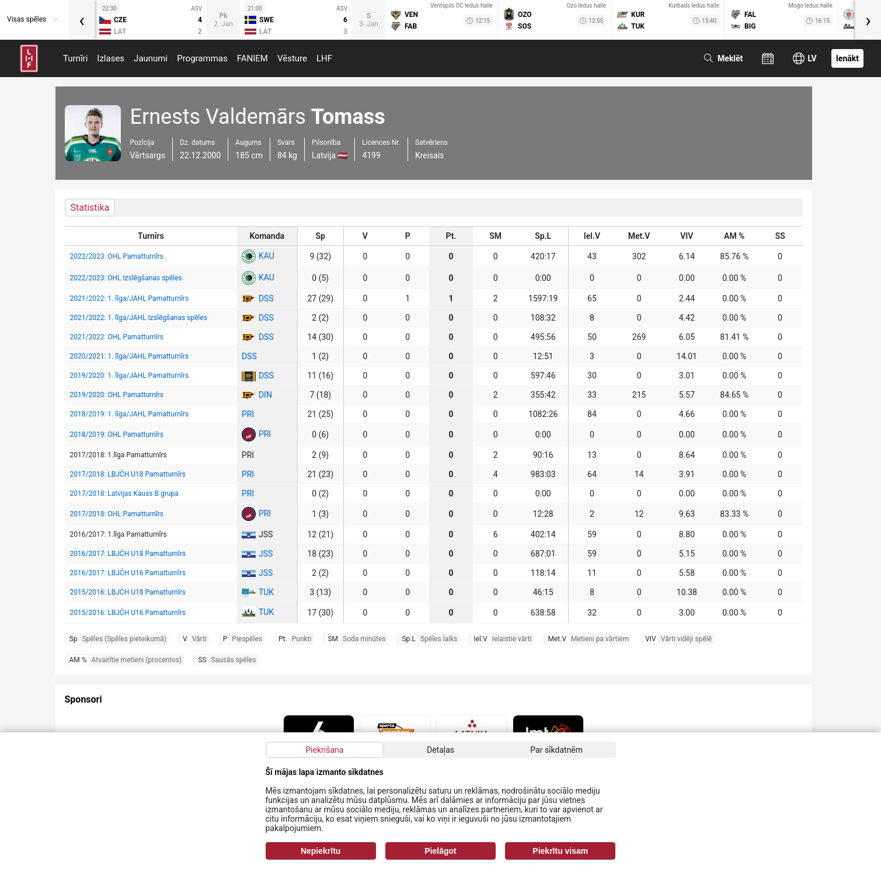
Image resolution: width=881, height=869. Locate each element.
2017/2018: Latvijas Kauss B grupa (124, 493)
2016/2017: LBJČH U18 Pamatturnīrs (128, 554)
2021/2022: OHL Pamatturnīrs (117, 337)
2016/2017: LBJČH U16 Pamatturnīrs (128, 573)
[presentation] (82, 20)
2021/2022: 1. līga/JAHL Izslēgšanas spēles (138, 318)
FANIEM (252, 58)
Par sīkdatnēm (556, 750)
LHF (324, 58)
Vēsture (292, 58)
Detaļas (440, 750)
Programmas (202, 58)
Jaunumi (151, 58)
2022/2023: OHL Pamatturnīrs (117, 256)
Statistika (90, 207)
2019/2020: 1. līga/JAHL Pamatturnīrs (129, 375)
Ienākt (847, 58)
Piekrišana (324, 750)
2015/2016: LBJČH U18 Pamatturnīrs (128, 592)
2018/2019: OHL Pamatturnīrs (117, 434)
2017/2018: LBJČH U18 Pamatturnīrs (128, 474)
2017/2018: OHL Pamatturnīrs (117, 514)
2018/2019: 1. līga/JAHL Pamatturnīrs (129, 414)
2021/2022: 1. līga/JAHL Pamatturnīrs (129, 298)
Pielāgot (440, 851)
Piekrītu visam (560, 851)
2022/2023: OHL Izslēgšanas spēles (126, 278)
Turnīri (75, 58)
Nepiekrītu (320, 851)
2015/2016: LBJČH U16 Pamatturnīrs (128, 613)
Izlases (110, 58)
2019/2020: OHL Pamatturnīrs (117, 395)
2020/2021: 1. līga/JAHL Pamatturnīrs (129, 356)
